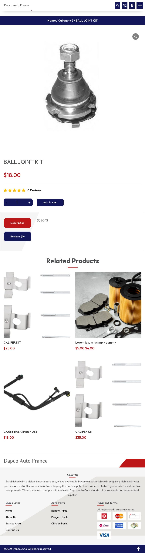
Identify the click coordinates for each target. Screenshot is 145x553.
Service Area (13, 523)
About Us (10, 517)
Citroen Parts (59, 523)
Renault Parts (59, 510)
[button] (140, 5)
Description (17, 223)
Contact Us (12, 530)
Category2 (65, 20)
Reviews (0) (17, 236)
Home (51, 20)
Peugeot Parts (59, 517)
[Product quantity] (18, 202)
